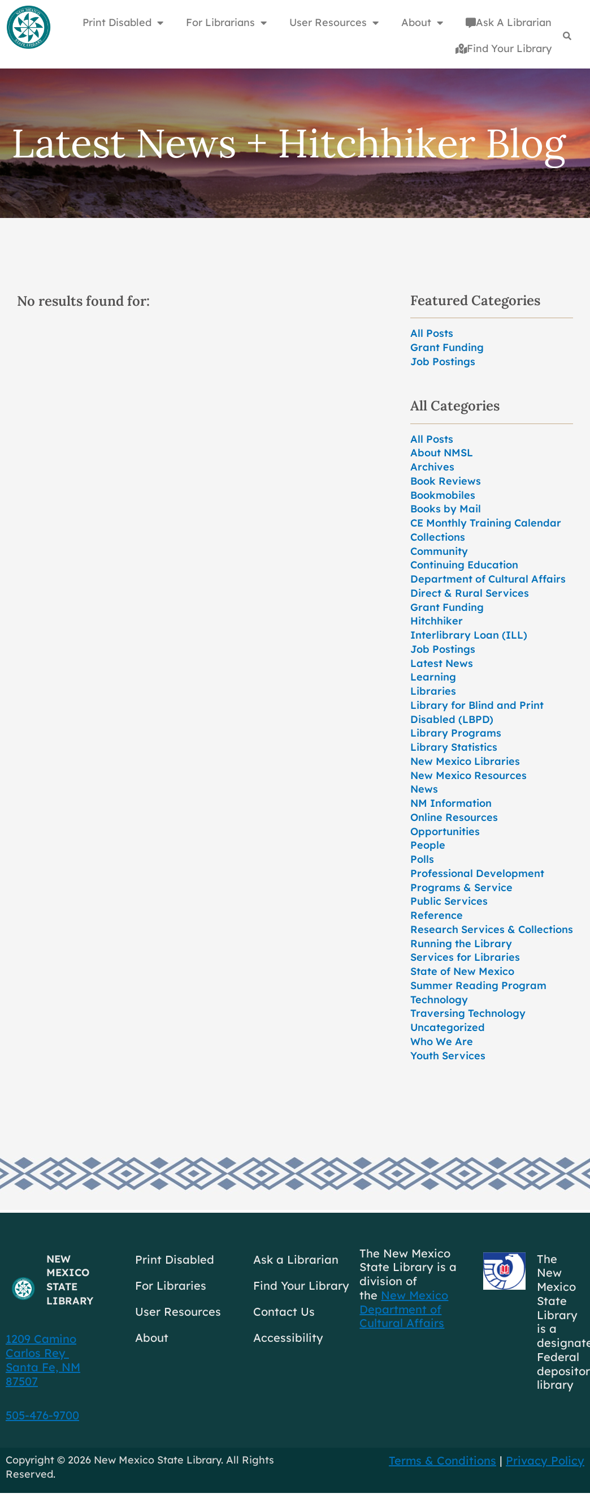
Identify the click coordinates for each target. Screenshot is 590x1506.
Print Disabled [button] (123, 22)
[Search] (567, 36)
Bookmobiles (442, 495)
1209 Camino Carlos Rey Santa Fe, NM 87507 (43, 1360)
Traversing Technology (468, 1013)
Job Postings (442, 361)
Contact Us (284, 1311)
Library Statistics (453, 747)
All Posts (431, 333)
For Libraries (170, 1285)
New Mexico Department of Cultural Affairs (403, 1309)
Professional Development (477, 873)
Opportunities (445, 831)
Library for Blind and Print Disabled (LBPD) (477, 712)
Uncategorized (447, 1027)
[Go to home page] (28, 28)
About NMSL (441, 452)
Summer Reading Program (478, 985)
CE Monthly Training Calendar (485, 522)
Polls (422, 859)
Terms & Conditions (442, 1460)
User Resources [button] (334, 22)
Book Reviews (445, 480)
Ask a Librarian (296, 1259)
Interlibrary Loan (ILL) (468, 634)
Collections (437, 537)
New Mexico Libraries (465, 761)
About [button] (422, 22)
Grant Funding (447, 347)
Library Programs (455, 732)
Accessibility (288, 1337)
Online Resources (454, 817)
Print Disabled (174, 1259)
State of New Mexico (462, 971)
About (151, 1337)
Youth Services (447, 1055)
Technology (439, 999)
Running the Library (461, 943)
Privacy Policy (545, 1460)
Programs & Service (461, 887)
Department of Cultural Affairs (488, 578)
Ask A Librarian (509, 22)
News (424, 788)
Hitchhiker (436, 620)
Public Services (449, 901)
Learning (433, 676)
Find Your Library (503, 48)
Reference (436, 915)
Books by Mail (445, 508)
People (427, 845)
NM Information (451, 803)
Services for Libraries (465, 957)
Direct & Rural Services (469, 593)
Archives (432, 466)
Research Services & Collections (491, 929)
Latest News (441, 663)
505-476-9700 (42, 1415)
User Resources (178, 1311)
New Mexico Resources (468, 775)
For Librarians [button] (226, 22)
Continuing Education (464, 564)
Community (439, 551)
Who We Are (441, 1041)
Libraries (433, 691)
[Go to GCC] (504, 1271)
